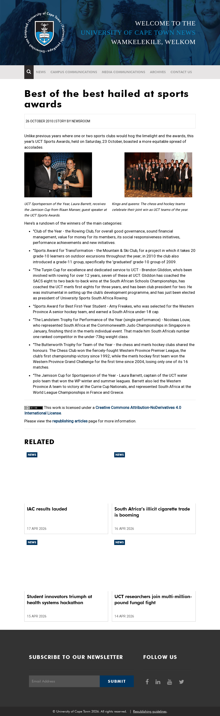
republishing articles (70, 421)
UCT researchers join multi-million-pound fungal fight (153, 599)
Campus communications (73, 72)
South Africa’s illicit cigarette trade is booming (152, 512)
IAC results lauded (47, 509)
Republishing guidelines (150, 711)
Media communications (123, 72)
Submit (117, 681)
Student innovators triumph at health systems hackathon (59, 599)
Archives (158, 72)
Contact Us (181, 72)
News (41, 72)
